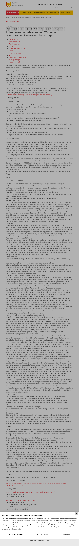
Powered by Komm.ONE (39, 544)
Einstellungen (42, 534)
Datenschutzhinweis (43, 540)
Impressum (33, 540)
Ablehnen (66, 534)
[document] (39, 523)
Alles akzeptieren (16, 534)
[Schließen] (76, 513)
